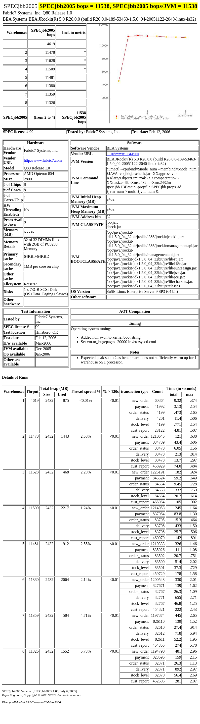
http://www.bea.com (123, 154)
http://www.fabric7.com (43, 160)
